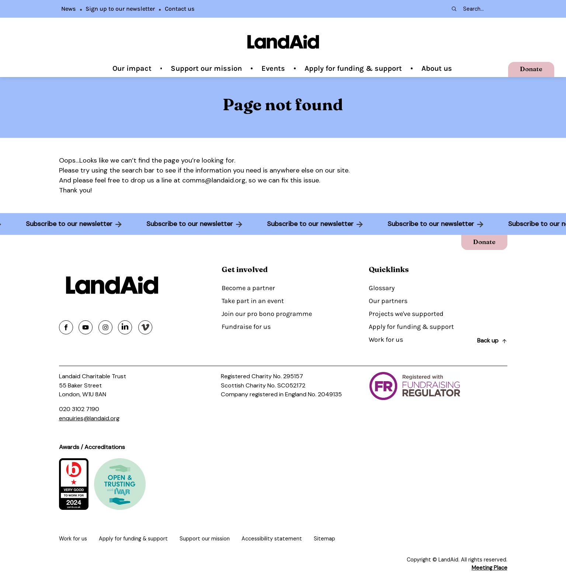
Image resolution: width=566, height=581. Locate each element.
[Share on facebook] (66, 327)
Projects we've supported (406, 314)
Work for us (386, 339)
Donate (531, 69)
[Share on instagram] (105, 327)
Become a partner (248, 288)
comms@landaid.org (214, 180)
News (68, 8)
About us (436, 68)
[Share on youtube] (86, 327)
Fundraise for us (246, 327)
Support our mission (206, 68)
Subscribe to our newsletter (66, 223)
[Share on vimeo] (145, 327)
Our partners (388, 301)
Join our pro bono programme (267, 314)
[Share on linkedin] (125, 327)
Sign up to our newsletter (120, 8)
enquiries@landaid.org (89, 418)
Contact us (180, 8)
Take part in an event (253, 301)
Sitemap (324, 538)
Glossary (382, 288)
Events (273, 68)
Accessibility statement (272, 538)
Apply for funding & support (353, 68)
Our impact (132, 68)
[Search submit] (453, 8)
